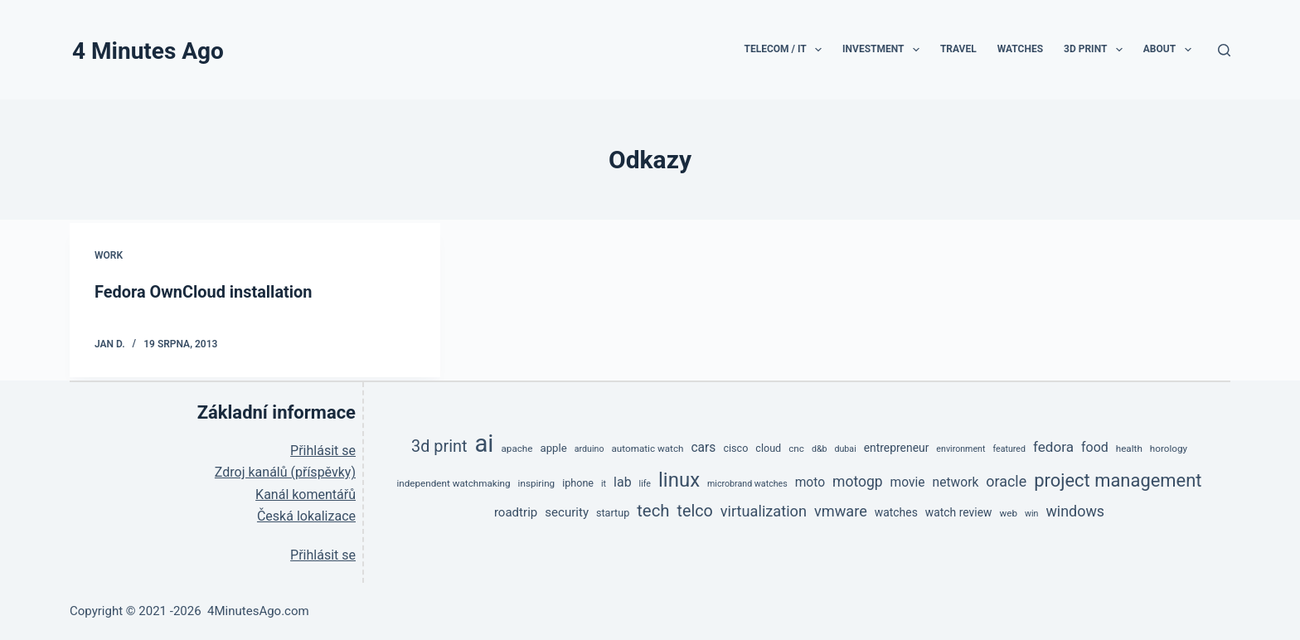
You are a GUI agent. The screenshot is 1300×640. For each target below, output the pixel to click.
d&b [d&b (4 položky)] (819, 449)
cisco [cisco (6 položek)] (735, 448)
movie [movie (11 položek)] (907, 481)
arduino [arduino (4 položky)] (589, 449)
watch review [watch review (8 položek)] (958, 511)
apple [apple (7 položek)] (553, 448)
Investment (884, 50)
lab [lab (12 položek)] (623, 481)
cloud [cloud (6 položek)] (768, 448)
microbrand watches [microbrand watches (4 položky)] (747, 483)
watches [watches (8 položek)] (896, 511)
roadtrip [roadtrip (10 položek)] (515, 511)
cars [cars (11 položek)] (703, 447)
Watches (1020, 49)
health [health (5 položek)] (1129, 448)
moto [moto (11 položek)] (810, 481)
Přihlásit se (323, 450)
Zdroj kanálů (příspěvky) (285, 472)
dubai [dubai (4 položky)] (845, 449)
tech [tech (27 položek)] (653, 510)
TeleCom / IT (786, 50)
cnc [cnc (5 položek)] (796, 448)
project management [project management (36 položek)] (1117, 479)
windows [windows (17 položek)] (1074, 510)
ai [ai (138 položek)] (483, 443)
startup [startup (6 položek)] (612, 512)
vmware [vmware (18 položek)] (840, 510)
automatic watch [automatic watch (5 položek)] (648, 448)
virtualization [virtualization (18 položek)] (763, 510)
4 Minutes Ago (148, 51)
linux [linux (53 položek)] (679, 479)
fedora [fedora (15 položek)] (1053, 447)
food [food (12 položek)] (1094, 447)
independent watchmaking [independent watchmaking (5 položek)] (453, 482)
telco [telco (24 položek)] (695, 510)
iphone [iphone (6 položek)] (578, 482)
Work (109, 255)
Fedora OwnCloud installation (204, 292)
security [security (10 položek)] (567, 511)
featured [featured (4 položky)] (1009, 449)
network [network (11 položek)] (956, 481)
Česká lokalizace (306, 516)
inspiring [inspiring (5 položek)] (536, 482)
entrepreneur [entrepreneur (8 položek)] (896, 447)
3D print (1096, 50)
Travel (958, 49)
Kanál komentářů (305, 494)
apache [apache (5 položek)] (516, 448)
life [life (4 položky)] (645, 483)
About (1170, 50)
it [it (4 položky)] (603, 483)
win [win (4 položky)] (1031, 512)
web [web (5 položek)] (1008, 512)
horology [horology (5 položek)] (1168, 448)
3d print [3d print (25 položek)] (439, 446)
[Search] (1224, 50)
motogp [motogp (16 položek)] (857, 481)
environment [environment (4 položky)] (960, 449)
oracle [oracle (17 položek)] (1006, 480)
